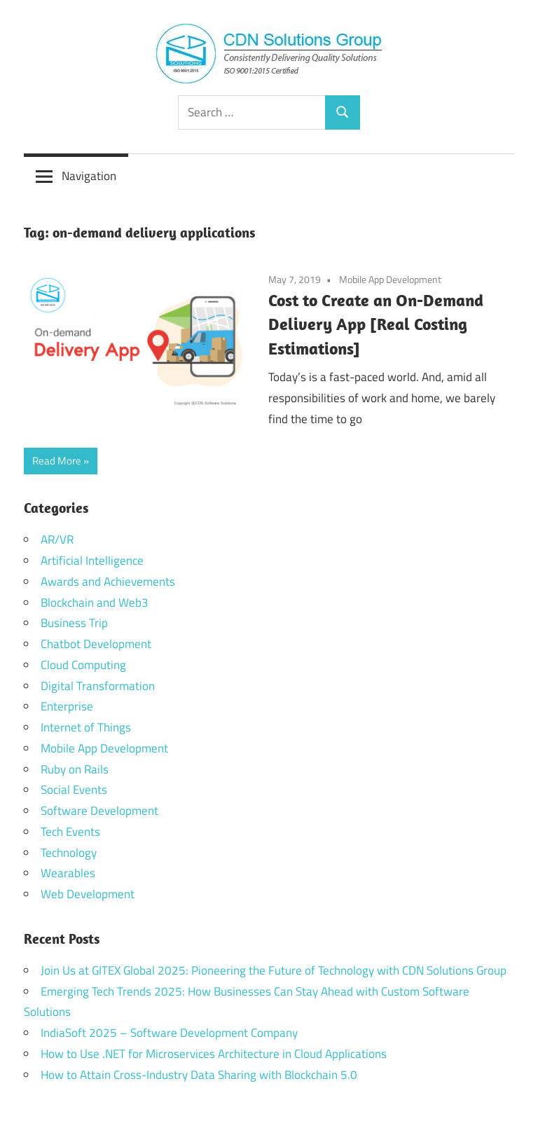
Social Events (74, 789)
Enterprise (67, 706)
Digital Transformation (98, 686)
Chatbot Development (96, 644)
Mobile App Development (390, 279)
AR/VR (57, 539)
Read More (56, 461)
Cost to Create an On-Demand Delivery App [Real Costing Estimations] (375, 324)
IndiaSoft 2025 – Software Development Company (169, 1033)
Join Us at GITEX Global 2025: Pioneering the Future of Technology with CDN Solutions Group (273, 970)
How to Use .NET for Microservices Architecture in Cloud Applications (214, 1054)
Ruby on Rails (75, 769)
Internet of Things (86, 727)
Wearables (68, 873)
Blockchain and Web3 (95, 602)
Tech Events (70, 832)
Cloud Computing (83, 665)
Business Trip (74, 623)
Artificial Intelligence (92, 560)
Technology (69, 853)
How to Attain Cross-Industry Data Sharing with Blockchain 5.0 (199, 1075)
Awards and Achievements (108, 581)
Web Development (87, 894)
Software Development (99, 811)
